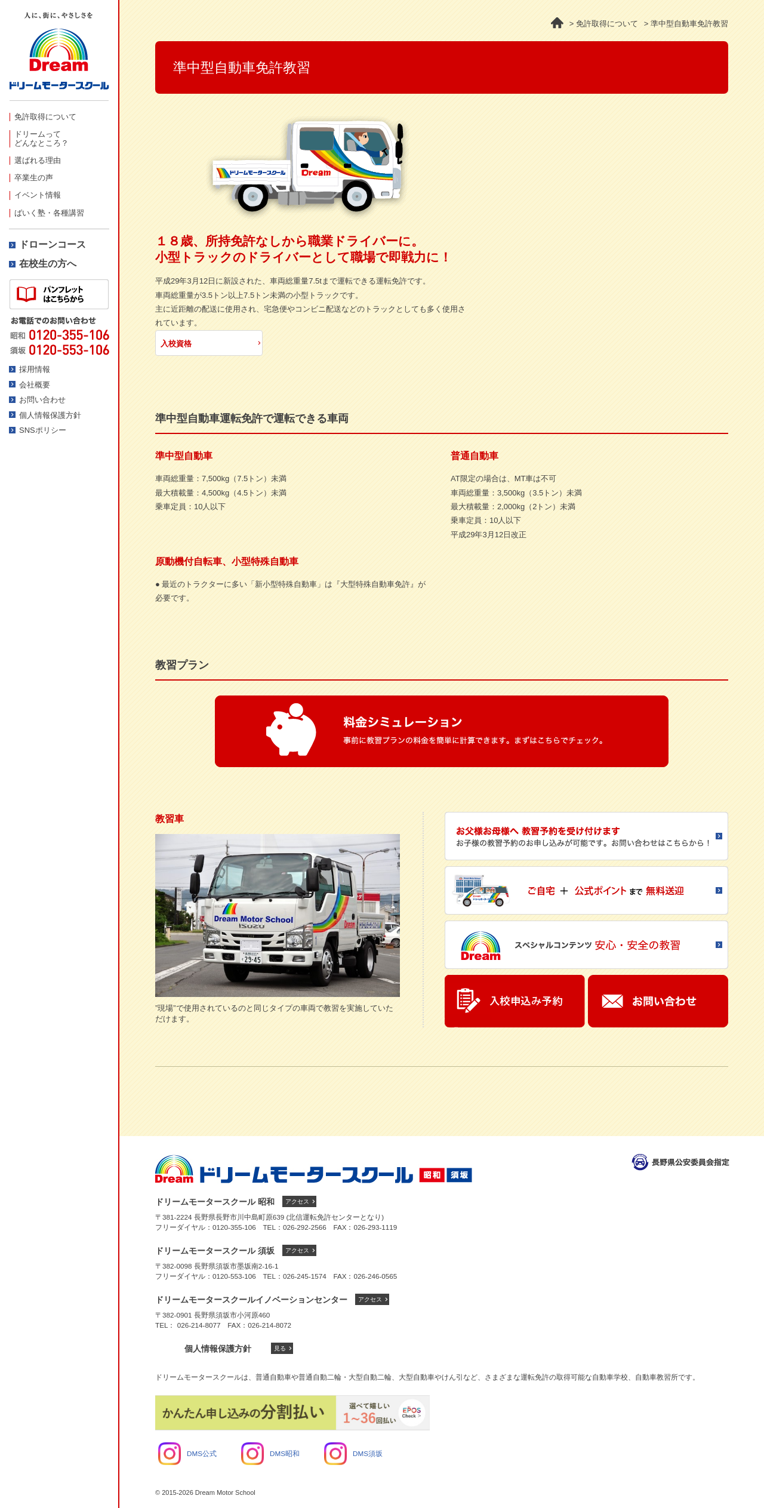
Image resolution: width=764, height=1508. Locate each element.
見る (280, 1348)
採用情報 (34, 369)
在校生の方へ (47, 263)
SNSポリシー (42, 430)
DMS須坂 (353, 1453)
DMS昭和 (270, 1453)
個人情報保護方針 (50, 415)
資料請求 (59, 294)
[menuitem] (59, 116)
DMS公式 (187, 1453)
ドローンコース (52, 244)
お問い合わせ (42, 399)
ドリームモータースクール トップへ (313, 1169)
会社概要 (34, 384)
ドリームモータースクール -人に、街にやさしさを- (59, 56)
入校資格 (176, 343)
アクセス (297, 1201)
